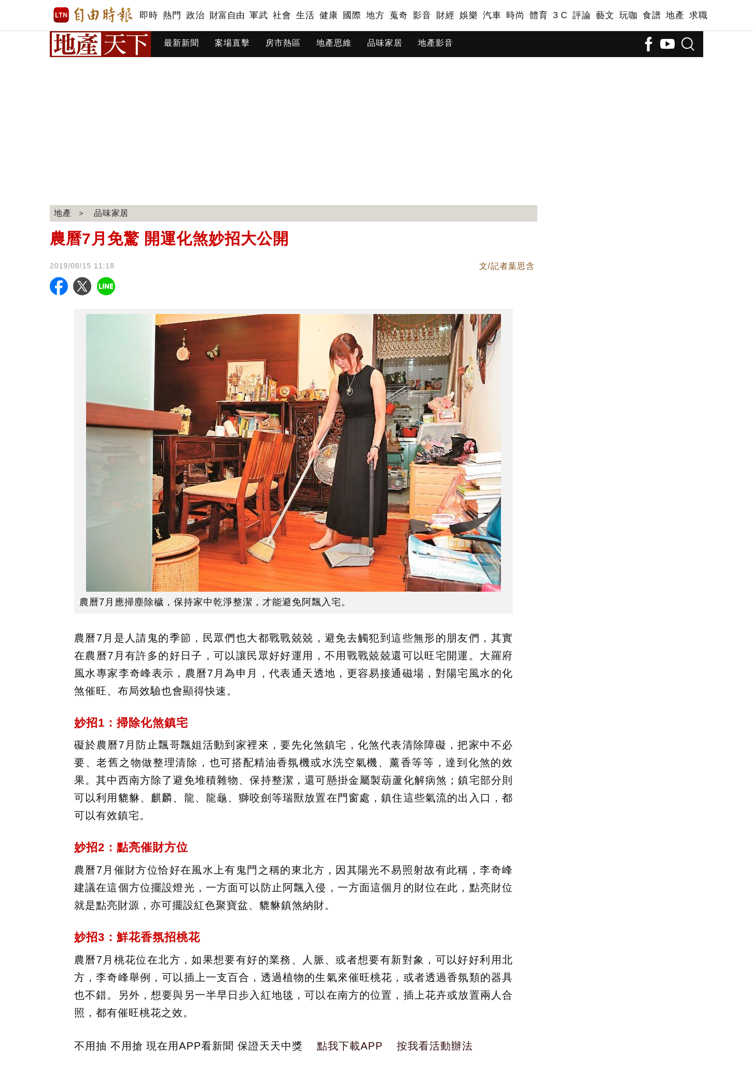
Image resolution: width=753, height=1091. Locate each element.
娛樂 (468, 15)
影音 (422, 15)
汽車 (492, 15)
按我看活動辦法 (435, 1046)
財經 (445, 15)
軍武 (258, 15)
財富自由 (227, 15)
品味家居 (384, 42)
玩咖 (628, 15)
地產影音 (435, 42)
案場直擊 (232, 42)
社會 (282, 15)
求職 (698, 15)
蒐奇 (398, 15)
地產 (675, 15)
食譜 (652, 15)
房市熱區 (283, 42)
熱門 (172, 15)
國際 (352, 15)
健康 (328, 15)
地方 (375, 15)
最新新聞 (181, 42)
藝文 (605, 15)
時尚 (515, 15)
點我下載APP (350, 1046)
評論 (582, 15)
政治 (195, 15)
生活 (305, 15)
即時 (149, 15)
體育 (538, 15)
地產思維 (334, 42)
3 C (560, 15)
